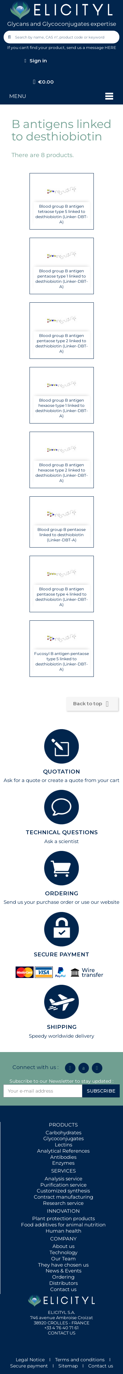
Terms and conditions (80, 1360)
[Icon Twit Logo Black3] (83, 1068)
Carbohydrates (63, 1132)
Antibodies (63, 1157)
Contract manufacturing (63, 1197)
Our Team (63, 1258)
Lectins (63, 1145)
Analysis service (63, 1178)
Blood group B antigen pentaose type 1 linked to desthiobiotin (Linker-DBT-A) (61, 278)
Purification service (63, 1185)
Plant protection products (63, 1218)
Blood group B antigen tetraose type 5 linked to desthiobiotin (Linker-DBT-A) (61, 214)
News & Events (63, 1271)
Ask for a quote (22, 780)
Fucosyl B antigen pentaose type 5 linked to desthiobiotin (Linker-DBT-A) (61, 661)
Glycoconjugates (63, 1138)
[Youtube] (97, 1068)
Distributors (63, 1283)
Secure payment (29, 1366)
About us (63, 1246)
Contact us (63, 1289)
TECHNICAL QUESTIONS (62, 832)
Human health (63, 1231)
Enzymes (63, 1163)
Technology (63, 1252)
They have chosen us (63, 1265)
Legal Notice (30, 1360)
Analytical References (63, 1151)
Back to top (92, 704)
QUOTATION (61, 771)
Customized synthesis (63, 1191)
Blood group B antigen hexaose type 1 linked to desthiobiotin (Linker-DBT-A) (61, 408)
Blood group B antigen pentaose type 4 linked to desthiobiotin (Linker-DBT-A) (61, 596)
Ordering (63, 1277)
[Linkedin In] (70, 1068)
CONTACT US (61, 1332)
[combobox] (62, 37)
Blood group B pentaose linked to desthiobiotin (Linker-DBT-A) (61, 534)
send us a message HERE (91, 47)
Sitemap (68, 1366)
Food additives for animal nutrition (63, 1225)
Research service (63, 1203)
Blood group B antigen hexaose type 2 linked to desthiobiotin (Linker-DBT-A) (61, 472)
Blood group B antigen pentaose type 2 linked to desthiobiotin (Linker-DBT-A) (61, 343)
